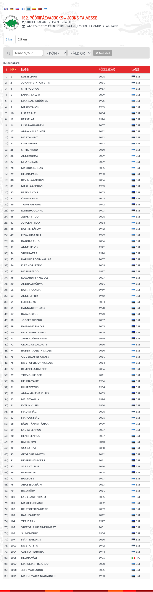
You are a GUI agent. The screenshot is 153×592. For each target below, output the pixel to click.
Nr (12, 69)
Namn (25, 69)
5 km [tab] (9, 39)
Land (135, 69)
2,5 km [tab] (22, 39)
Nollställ (102, 53)
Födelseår (107, 69)
